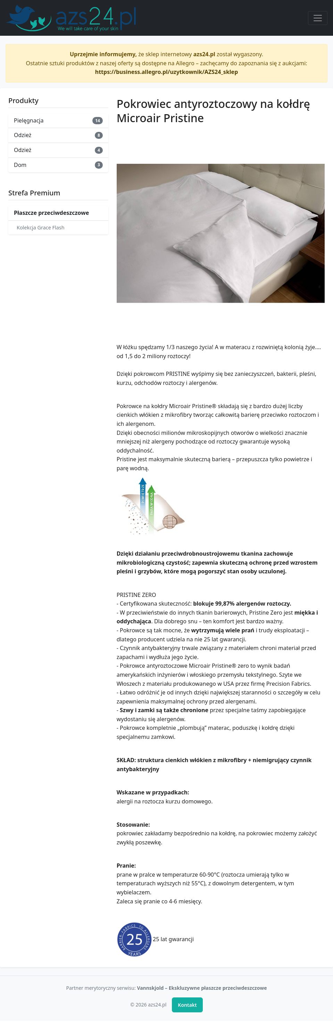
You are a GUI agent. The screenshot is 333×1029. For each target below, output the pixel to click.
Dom (58, 165)
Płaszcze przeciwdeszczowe (51, 213)
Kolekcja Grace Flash (41, 227)
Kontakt (187, 1005)
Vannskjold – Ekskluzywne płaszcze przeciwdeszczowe (202, 988)
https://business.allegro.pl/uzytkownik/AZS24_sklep (166, 72)
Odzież (58, 135)
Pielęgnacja (58, 120)
